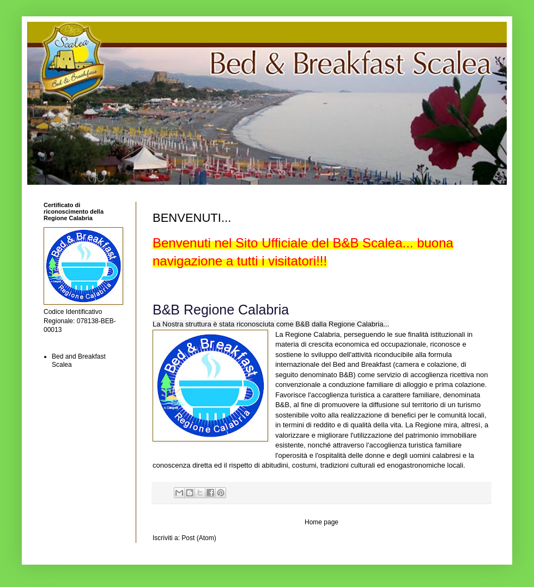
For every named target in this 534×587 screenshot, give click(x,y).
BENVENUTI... (192, 218)
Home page (321, 522)
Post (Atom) (198, 538)
